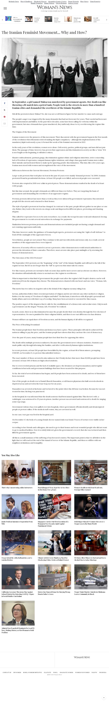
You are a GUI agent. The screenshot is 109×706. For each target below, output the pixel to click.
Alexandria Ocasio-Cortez (57, 1)
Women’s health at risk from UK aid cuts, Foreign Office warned (88, 489)
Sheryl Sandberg (26, 1)
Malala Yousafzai (36, 3)
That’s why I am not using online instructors (17, 488)
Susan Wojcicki (73, 1)
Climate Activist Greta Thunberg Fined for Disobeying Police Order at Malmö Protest (53, 559)
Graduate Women (66, 672)
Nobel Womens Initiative (32, 672)
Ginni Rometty (95, 1)
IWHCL (55, 672)
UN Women (17, 672)
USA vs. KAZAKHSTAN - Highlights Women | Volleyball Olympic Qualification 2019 (17, 19)
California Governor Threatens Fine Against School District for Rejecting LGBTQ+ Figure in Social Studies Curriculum (18, 594)
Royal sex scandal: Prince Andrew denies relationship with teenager (37, 19)
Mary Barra (84, 1)
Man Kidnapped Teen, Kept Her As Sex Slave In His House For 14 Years (53, 489)
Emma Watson (49, 3)
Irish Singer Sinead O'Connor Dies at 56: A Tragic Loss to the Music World (89, 523)
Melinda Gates (14, 1)
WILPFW (94, 672)
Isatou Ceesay (73, 3)
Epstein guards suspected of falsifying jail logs (57, 19)
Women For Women (82, 672)
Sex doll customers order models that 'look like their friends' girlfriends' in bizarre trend (96, 19)
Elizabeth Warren (40, 1)
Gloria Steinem (61, 3)
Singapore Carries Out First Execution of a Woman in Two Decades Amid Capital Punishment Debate (53, 524)
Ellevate (47, 672)
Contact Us (7, 672)
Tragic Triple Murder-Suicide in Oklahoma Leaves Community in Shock (89, 593)
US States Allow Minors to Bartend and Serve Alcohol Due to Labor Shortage (90, 559)
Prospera (102, 672)
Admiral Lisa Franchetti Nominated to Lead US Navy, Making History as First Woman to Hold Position (18, 630)
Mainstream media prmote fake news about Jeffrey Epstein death (77, 19)
